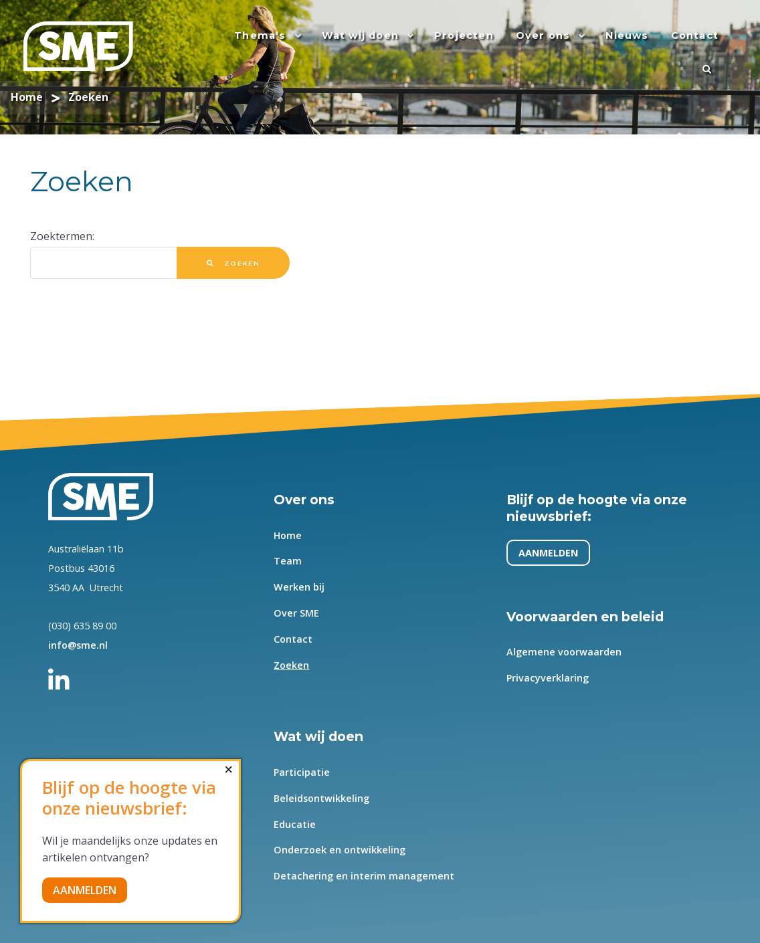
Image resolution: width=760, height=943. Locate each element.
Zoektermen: (62, 236)
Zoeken (233, 263)
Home (288, 535)
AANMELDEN (548, 552)
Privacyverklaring (547, 678)
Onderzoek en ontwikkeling (339, 850)
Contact (293, 639)
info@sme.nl (78, 645)
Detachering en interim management (364, 876)
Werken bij (299, 587)
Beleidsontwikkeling (321, 798)
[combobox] (104, 263)
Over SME (296, 613)
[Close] (229, 769)
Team (288, 561)
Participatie (302, 772)
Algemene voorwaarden (564, 652)
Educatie (295, 824)
